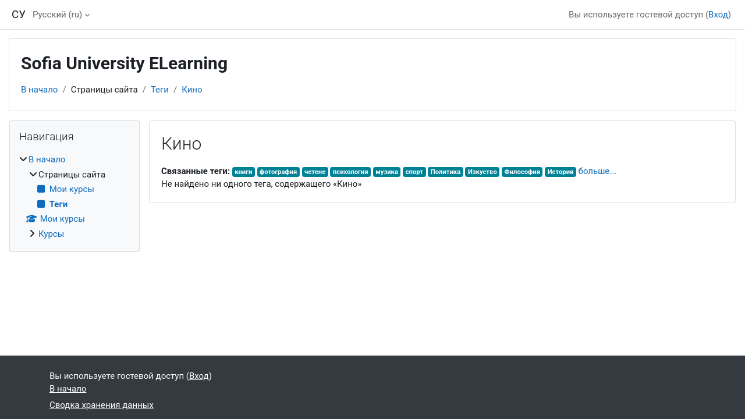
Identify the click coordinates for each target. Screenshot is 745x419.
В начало (39, 89)
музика (386, 172)
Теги (160, 89)
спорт (414, 172)
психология (350, 172)
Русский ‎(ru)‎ (57, 14)
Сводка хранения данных (101, 405)
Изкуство (482, 172)
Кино (192, 89)
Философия (522, 172)
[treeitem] (74, 196)
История (561, 172)
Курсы (51, 234)
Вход (718, 14)
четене (314, 172)
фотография (278, 172)
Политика (445, 172)
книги (243, 172)
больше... (598, 171)
